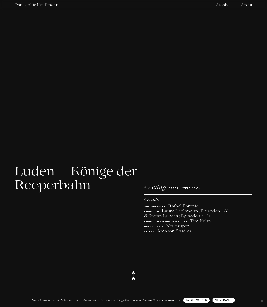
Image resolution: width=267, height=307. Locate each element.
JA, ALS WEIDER (196, 300)
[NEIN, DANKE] (262, 301)
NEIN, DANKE (223, 300)
